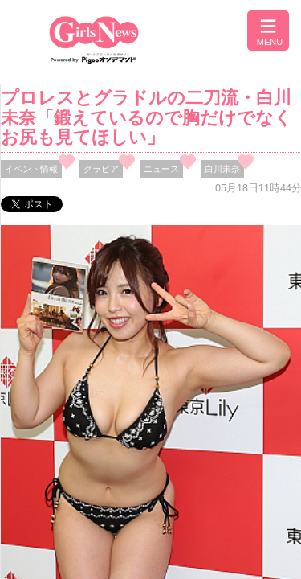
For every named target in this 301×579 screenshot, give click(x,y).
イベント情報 (31, 169)
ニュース (161, 169)
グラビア (101, 169)
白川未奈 (222, 169)
